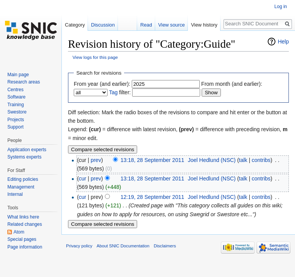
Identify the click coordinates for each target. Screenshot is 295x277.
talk (243, 160)
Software (16, 97)
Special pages (21, 239)
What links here (23, 217)
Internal (15, 194)
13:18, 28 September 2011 (152, 160)
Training (15, 104)
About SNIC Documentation (123, 246)
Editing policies (22, 179)
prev (96, 160)
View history (204, 25)
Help (283, 41)
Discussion (103, 25)
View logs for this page (95, 57)
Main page (18, 74)
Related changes (24, 224)
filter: (120, 92)
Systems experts (24, 157)
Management (20, 187)
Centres (15, 89)
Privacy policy (79, 246)
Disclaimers (165, 246)
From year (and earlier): (102, 84)
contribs (261, 160)
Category (75, 25)
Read (146, 25)
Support (15, 127)
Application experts (26, 149)
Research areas (23, 82)
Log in (280, 6)
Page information (24, 247)
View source (171, 25)
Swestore (17, 112)
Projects (15, 119)
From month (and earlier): (231, 84)
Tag (113, 92)
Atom (18, 232)
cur (82, 178)
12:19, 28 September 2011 (152, 197)
